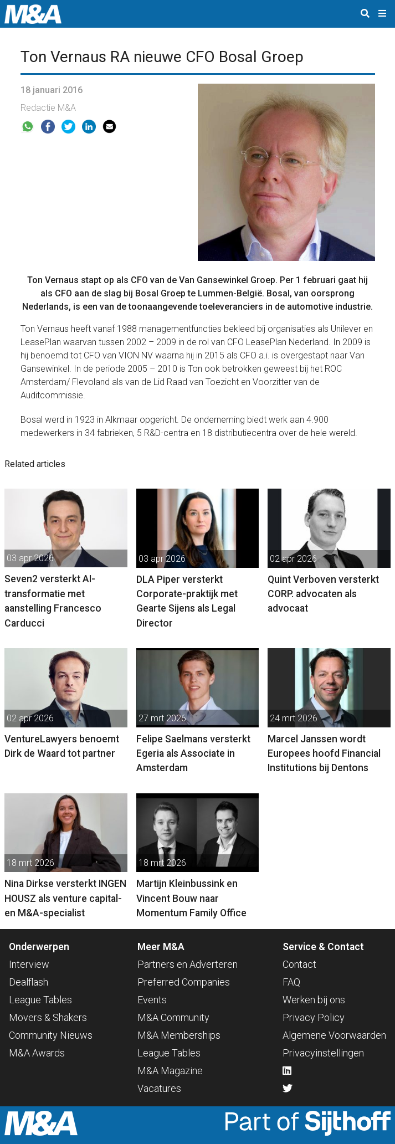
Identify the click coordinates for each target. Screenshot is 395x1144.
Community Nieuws (51, 1035)
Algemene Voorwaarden (334, 1035)
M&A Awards (37, 1053)
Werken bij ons (314, 1000)
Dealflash (28, 982)
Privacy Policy (314, 1017)
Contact (299, 964)
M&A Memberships (178, 1035)
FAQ (291, 982)
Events (152, 1000)
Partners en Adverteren (187, 964)
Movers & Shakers (48, 1017)
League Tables (40, 1000)
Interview (29, 964)
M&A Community (173, 1017)
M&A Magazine (170, 1070)
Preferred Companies (183, 982)
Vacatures (159, 1088)
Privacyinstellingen (323, 1053)
